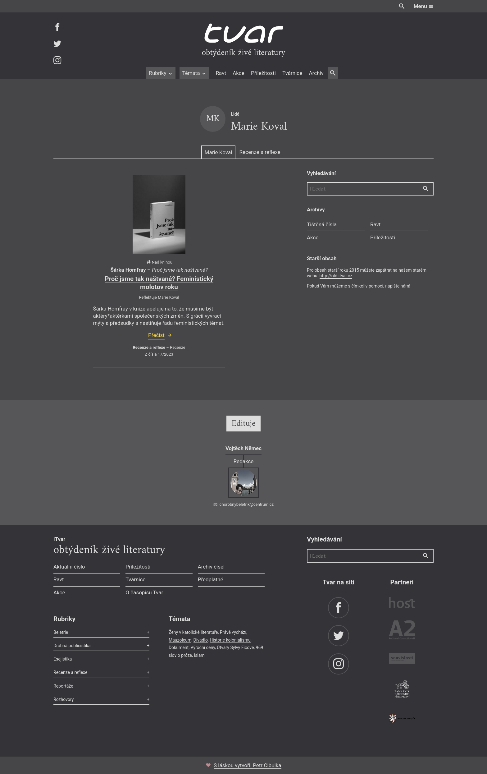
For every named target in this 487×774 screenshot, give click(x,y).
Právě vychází (233, 632)
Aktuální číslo (69, 567)
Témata (194, 73)
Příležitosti (263, 73)
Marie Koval (218, 152)
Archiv (316, 73)
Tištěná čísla (322, 224)
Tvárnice (292, 73)
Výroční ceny (202, 647)
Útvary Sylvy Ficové (235, 647)
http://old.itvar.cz (336, 275)
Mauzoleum (180, 640)
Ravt (221, 73)
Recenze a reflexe (259, 152)
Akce (238, 73)
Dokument (179, 647)
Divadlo (200, 640)
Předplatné (210, 579)
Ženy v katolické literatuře (193, 632)
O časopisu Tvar (144, 592)
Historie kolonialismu (230, 640)
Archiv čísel (211, 567)
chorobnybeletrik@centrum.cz (247, 504)
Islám (199, 655)
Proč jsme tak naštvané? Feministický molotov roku (159, 283)
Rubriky (161, 73)
